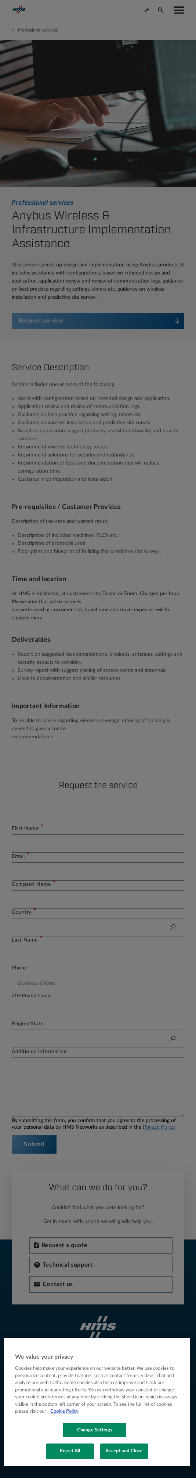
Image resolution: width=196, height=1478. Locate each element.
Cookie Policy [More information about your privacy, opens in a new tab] (64, 1411)
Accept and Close (123, 1451)
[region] (97, 1402)
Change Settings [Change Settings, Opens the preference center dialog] (94, 1430)
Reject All (70, 1451)
